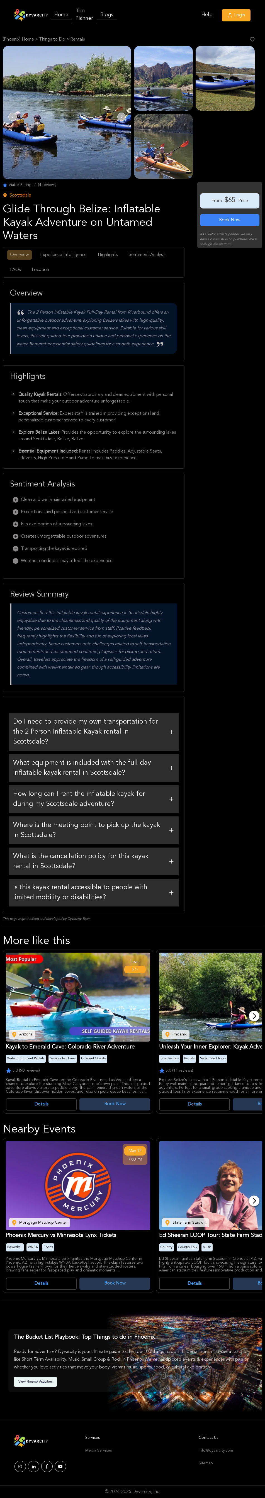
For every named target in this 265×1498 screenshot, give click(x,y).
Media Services (98, 1450)
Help (207, 14)
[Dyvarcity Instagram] (20, 1466)
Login (236, 15)
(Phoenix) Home (18, 39)
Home (61, 14)
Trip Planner (84, 14)
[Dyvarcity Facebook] (47, 1466)
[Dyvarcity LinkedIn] (33, 1466)
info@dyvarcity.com (213, 1450)
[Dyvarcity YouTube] (60, 1466)
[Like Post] (252, 39)
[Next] (254, 1016)
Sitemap (206, 1463)
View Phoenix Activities (35, 1381)
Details (41, 1104)
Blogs (106, 14)
